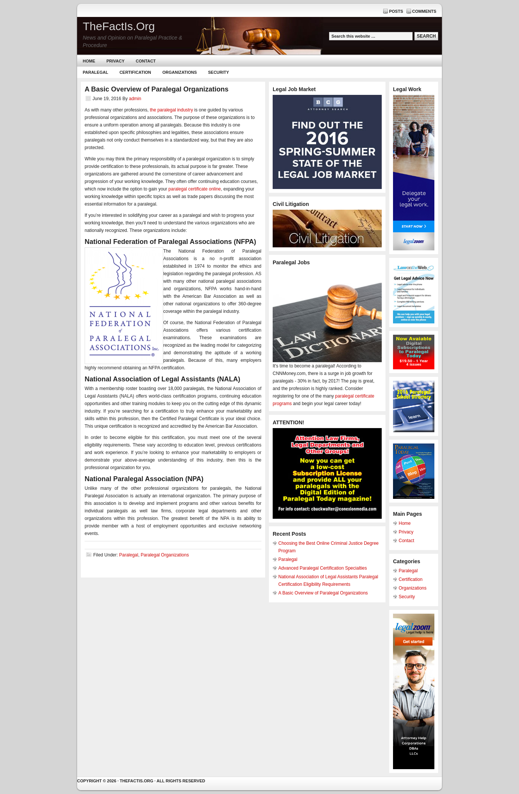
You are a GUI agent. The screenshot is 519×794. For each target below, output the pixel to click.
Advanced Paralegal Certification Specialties (322, 568)
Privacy (115, 61)
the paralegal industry (171, 110)
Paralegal (95, 72)
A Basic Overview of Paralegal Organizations (323, 593)
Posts (396, 11)
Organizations (179, 72)
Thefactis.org (136, 781)
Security (218, 72)
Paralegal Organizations (165, 555)
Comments (424, 11)
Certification (135, 72)
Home (89, 61)
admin (135, 98)
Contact (146, 61)
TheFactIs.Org (119, 26)
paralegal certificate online (194, 189)
